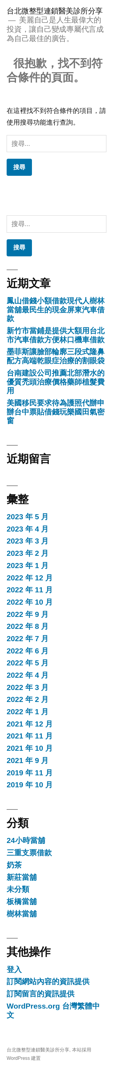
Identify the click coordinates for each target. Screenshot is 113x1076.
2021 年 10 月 (30, 748)
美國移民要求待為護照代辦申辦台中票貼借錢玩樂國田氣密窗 (56, 412)
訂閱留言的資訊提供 (40, 994)
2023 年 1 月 (28, 566)
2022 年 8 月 (28, 626)
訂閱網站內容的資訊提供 (48, 981)
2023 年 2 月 (28, 553)
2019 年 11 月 (30, 773)
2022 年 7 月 (28, 639)
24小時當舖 (26, 840)
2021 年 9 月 (28, 760)
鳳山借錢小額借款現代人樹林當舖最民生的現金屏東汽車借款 (56, 310)
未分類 (18, 889)
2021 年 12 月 (30, 724)
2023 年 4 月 (28, 529)
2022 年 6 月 (28, 651)
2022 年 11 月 (30, 590)
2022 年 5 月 (28, 663)
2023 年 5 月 (28, 517)
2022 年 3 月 (28, 687)
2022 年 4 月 (28, 675)
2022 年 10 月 (30, 602)
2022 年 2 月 (28, 699)
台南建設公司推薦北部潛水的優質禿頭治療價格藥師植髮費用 (56, 382)
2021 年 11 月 (30, 736)
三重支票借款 (29, 853)
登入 (14, 969)
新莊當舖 (22, 877)
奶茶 (14, 865)
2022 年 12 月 (30, 578)
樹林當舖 (22, 914)
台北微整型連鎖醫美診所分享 (55, 11)
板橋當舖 (22, 902)
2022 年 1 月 (28, 712)
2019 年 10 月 (30, 785)
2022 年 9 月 (28, 614)
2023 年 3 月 (28, 541)
